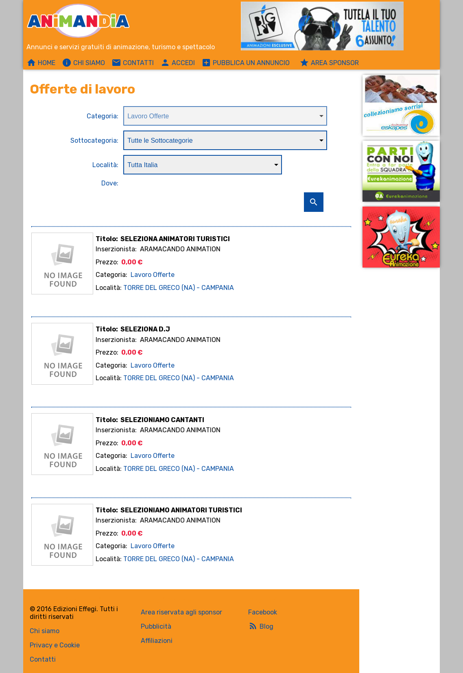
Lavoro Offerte (153, 275)
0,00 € (131, 262)
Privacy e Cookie (55, 645)
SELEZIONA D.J (145, 329)
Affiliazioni (157, 641)
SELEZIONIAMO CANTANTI (162, 420)
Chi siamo (44, 631)
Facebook (262, 612)
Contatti (43, 659)
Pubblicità (156, 626)
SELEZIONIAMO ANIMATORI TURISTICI (181, 510)
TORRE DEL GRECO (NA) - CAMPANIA (178, 288)
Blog (260, 626)
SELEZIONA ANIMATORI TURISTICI (175, 239)
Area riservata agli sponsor (181, 612)
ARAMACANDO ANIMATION (180, 249)
